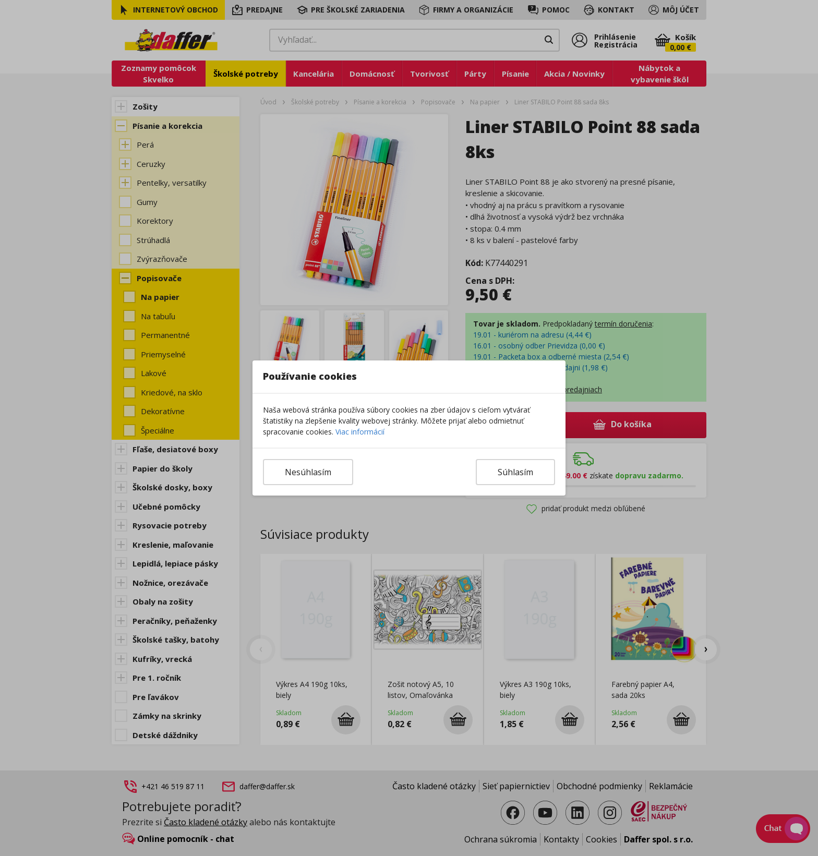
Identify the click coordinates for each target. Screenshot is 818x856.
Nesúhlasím (308, 472)
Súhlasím (515, 472)
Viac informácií (359, 432)
